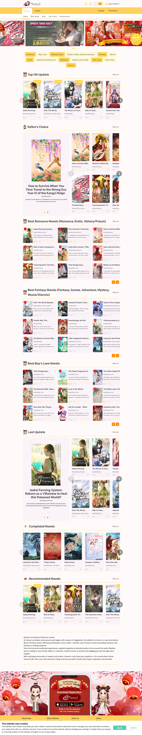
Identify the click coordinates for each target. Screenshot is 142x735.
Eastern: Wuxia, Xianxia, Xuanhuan (81, 54)
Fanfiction (64, 59)
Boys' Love (43, 54)
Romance (30, 54)
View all (115, 74)
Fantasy (102, 54)
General (71, 65)
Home (25, 16)
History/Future (57, 54)
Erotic (30, 59)
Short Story (110, 59)
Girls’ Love (97, 59)
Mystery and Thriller (80, 59)
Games (112, 54)
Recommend (65, 16)
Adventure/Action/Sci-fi (46, 59)
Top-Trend (52, 16)
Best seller (35, 16)
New (44, 16)
